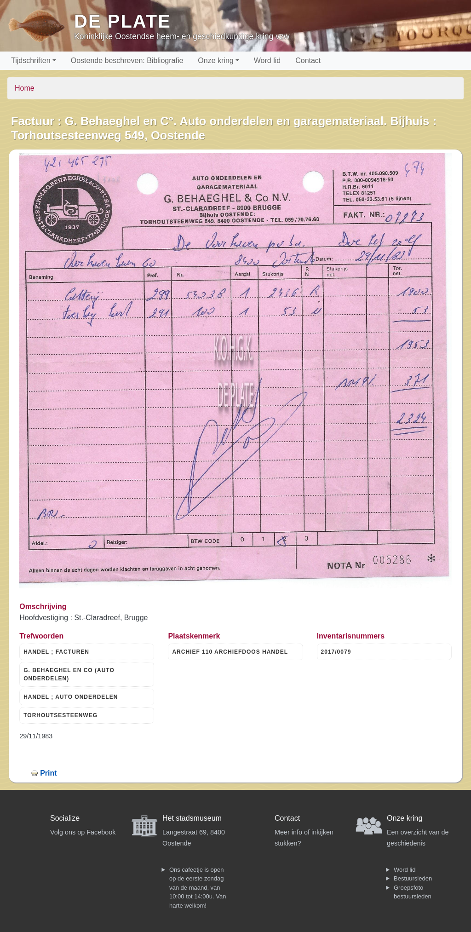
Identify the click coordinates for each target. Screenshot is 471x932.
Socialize (65, 818)
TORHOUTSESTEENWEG (60, 715)
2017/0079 (336, 652)
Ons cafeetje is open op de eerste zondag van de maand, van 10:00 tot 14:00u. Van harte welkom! (197, 887)
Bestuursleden (413, 878)
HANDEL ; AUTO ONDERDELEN (70, 697)
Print (48, 773)
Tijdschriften (31, 60)
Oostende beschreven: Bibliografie (127, 60)
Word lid (267, 60)
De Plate (122, 21)
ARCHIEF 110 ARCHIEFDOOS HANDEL (230, 652)
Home (24, 88)
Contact (308, 60)
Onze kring (215, 60)
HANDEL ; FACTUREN (56, 652)
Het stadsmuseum (192, 818)
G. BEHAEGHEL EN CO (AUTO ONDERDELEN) (69, 674)
